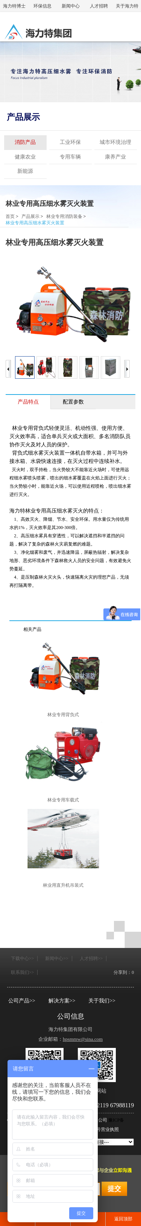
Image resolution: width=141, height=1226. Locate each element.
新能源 (25, 171)
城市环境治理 (115, 142)
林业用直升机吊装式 (63, 885)
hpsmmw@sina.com (83, 1039)
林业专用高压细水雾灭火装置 (50, 203)
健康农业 (25, 157)
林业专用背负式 (63, 714)
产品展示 (23, 117)
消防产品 (25, 142)
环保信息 (42, 6)
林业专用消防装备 (64, 216)
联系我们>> (22, 972)
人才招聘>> (91, 958)
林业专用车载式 (63, 800)
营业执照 (110, 1129)
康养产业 (115, 157)
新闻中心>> (56, 958)
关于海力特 (127, 6)
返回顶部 (123, 1218)
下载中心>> (22, 958)
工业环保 (70, 142)
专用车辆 (70, 157)
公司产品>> (21, 1001)
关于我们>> (101, 1001)
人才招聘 (99, 6)
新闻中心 (71, 6)
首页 (10, 216)
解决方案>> (62, 1001)
